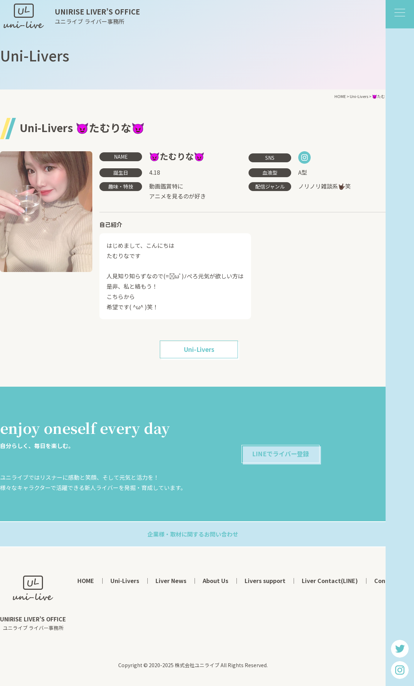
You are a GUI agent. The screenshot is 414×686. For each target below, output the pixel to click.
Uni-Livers (199, 350)
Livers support (265, 582)
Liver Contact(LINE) (330, 582)
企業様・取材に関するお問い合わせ (192, 536)
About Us (215, 582)
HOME (85, 582)
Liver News (171, 582)
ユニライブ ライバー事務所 (97, 16)
